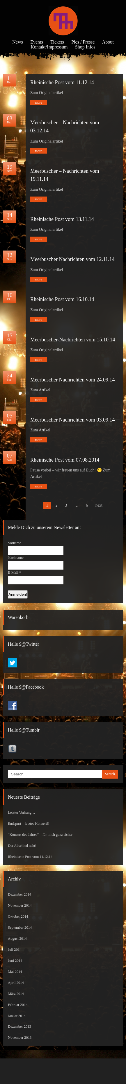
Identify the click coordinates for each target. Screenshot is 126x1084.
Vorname (14, 543)
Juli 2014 (15, 950)
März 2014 (16, 994)
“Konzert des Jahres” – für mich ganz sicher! (41, 835)
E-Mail (14, 572)
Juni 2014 (15, 961)
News (17, 41)
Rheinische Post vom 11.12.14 (62, 82)
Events (36, 41)
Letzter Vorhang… (21, 813)
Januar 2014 (17, 1016)
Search (110, 774)
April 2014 (16, 983)
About (108, 41)
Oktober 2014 (18, 916)
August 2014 (17, 939)
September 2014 (20, 927)
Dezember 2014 (19, 894)
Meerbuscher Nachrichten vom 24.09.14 (72, 380)
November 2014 (20, 905)
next (98, 505)
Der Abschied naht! (22, 846)
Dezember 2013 (19, 1026)
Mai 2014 (15, 972)
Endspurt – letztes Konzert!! (28, 824)
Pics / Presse (83, 41)
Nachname (16, 558)
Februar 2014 (18, 1005)
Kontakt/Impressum (49, 46)
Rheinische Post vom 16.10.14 (62, 299)
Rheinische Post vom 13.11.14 (62, 219)
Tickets (57, 41)
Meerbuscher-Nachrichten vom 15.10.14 (72, 340)
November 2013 (20, 1038)
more (38, 102)
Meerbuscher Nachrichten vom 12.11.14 (72, 259)
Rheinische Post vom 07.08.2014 (65, 460)
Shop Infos (85, 46)
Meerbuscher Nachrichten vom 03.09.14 (72, 420)
